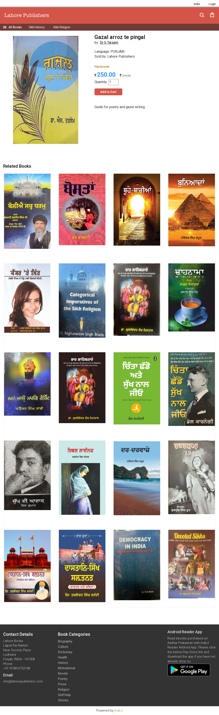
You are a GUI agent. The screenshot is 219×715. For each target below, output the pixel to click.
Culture (63, 647)
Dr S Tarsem (109, 42)
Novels (63, 673)
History (63, 663)
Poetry (62, 679)
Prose (62, 684)
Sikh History (37, 27)
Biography (65, 641)
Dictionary (65, 652)
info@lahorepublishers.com (23, 681)
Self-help (64, 695)
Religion (63, 689)
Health (62, 657)
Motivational (66, 668)
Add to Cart (108, 92)
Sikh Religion (61, 27)
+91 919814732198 (16, 668)
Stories (63, 700)
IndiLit (118, 710)
